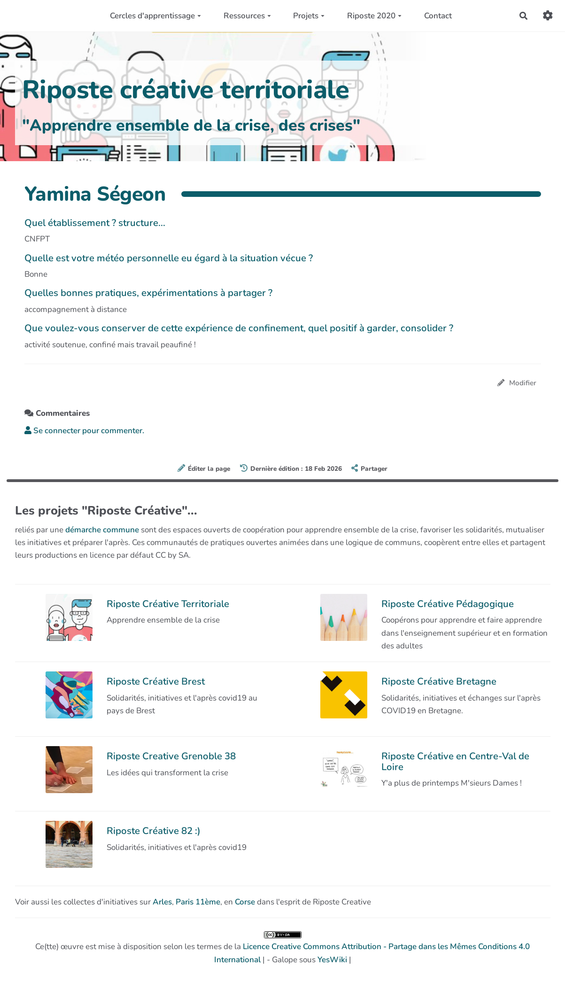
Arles (162, 901)
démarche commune (102, 529)
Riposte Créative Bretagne (438, 681)
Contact (438, 15)
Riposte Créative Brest (156, 681)
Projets (309, 15)
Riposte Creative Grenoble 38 (171, 756)
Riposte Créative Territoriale (168, 603)
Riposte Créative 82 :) (154, 830)
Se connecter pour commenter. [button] (84, 430)
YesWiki (332, 959)
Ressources (247, 15)
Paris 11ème (198, 901)
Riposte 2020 (374, 15)
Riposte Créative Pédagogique (447, 603)
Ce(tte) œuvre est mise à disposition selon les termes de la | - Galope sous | (282, 948)
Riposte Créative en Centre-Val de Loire (455, 761)
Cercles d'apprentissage (155, 15)
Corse (245, 901)
